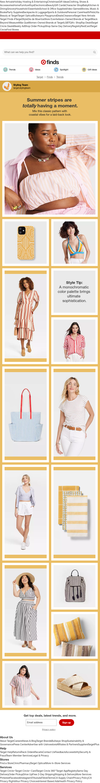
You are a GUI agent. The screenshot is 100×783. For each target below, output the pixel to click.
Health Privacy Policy (70, 781)
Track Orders (27, 752)
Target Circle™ (7, 770)
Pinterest (5, 777)
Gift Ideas (64, 1)
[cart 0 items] (93, 44)
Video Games (73, 8)
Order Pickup (16, 774)
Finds (50, 76)
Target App (62, 770)
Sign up (66, 722)
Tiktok (44, 777)
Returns (16, 752)
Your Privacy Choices (26, 781)
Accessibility (72, 752)
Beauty (50, 5)
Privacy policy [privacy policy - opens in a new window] (50, 729)
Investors (52, 744)
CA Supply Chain (63, 777)
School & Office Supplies (52, 8)
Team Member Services (19, 755)
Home (16, 5)
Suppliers (83, 744)
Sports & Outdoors (57, 12)
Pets (92, 12)
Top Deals (86, 22)
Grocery (11, 8)
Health (86, 12)
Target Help (6, 752)
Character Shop (74, 5)
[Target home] (50, 44)
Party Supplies (15, 12)
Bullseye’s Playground (45, 15)
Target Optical (25, 15)
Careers (18, 740)
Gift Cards (59, 5)
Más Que (23, 22)
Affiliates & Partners (67, 744)
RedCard (86, 26)
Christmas (53, 1)
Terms (51, 777)
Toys (31, 5)
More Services (83, 774)
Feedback (60, 752)
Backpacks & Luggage (35, 12)
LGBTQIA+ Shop (72, 22)
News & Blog (29, 740)
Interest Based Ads (48, 781)
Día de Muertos (36, 19)
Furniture (24, 5)
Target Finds (7, 19)
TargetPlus (93, 744)
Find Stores (13, 29)
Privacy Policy (80, 777)
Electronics (40, 5)
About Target (7, 740)
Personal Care (75, 12)
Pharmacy (24, 763)
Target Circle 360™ (46, 770)
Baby (85, 5)
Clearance (68, 15)
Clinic (16, 763)
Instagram (25, 777)
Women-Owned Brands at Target (46, 22)
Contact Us (49, 752)
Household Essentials (27, 8)
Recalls (38, 752)
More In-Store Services (57, 763)
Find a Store (6, 763)
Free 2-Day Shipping (43, 774)
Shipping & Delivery (65, 774)
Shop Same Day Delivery (58, 26)
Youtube (37, 777)
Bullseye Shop (59, 740)
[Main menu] (6, 44)
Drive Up (27, 774)
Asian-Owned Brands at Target (74, 19)
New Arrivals (7, 1)
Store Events (51, 19)
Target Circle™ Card (25, 770)
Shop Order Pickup (35, 26)
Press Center (20, 744)
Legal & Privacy (40, 755)
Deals (60, 15)
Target (39, 76)
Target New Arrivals (84, 15)
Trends (60, 76)
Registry (76, 26)
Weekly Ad (19, 26)
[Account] (85, 44)
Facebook (15, 777)
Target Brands (43, 740)
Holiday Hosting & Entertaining (30, 1)
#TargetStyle (21, 19)
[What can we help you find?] (50, 52)
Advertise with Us (37, 744)
